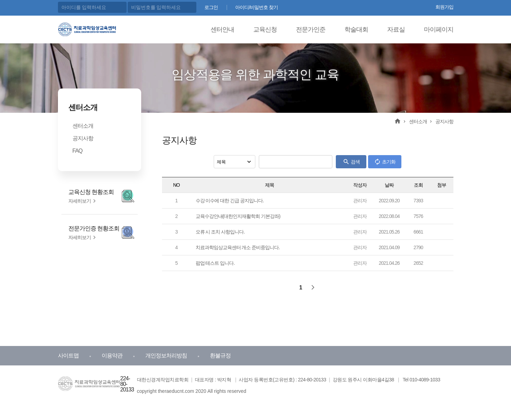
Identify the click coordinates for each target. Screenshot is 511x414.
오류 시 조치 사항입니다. (220, 232)
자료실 (396, 29)
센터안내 (222, 29)
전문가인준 (310, 29)
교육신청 (265, 29)
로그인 (211, 7)
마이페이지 (438, 29)
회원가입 (444, 7)
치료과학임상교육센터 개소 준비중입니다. (238, 247)
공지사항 (83, 138)
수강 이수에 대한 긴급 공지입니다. (230, 200)
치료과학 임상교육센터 (85, 28)
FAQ (78, 151)
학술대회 (356, 29)
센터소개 (83, 126)
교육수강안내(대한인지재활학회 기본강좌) (238, 216)
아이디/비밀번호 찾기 (256, 7)
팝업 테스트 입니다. (215, 263)
